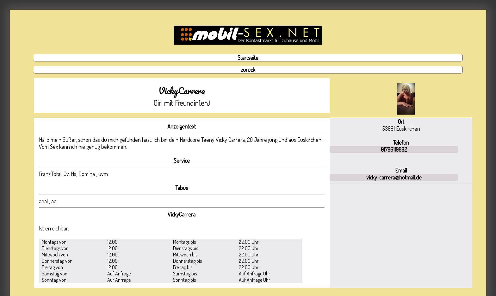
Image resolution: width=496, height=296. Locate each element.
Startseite (248, 57)
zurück (248, 69)
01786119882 (394, 149)
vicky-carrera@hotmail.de (394, 177)
